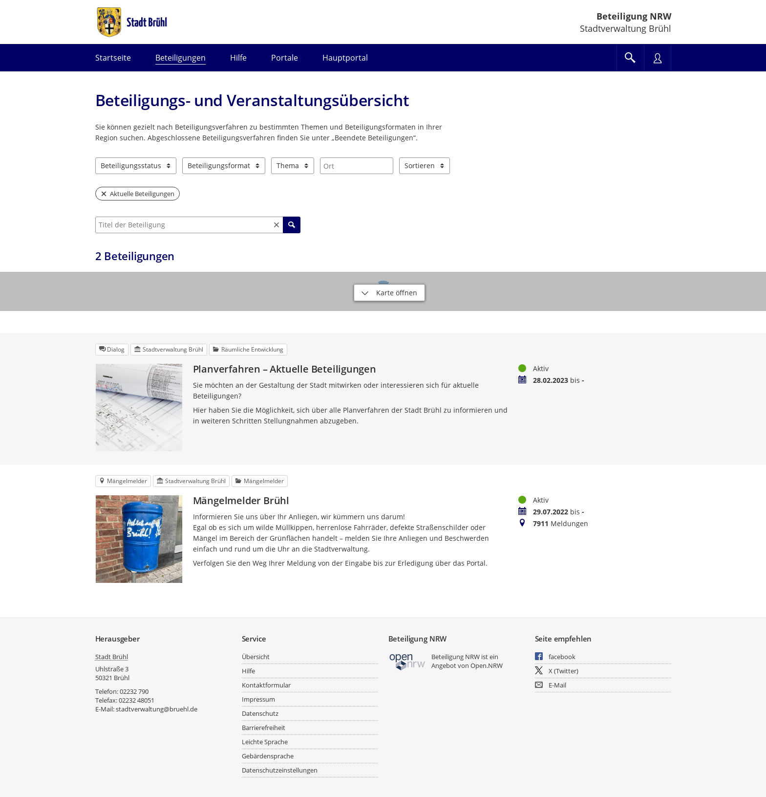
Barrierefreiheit (263, 727)
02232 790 (134, 691)
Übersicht (256, 656)
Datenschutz (260, 713)
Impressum (258, 699)
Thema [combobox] (288, 165)
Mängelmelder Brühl (241, 501)
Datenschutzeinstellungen (280, 770)
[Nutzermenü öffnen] (657, 57)
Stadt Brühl (111, 656)
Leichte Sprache (265, 741)
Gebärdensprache (268, 756)
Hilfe (248, 670)
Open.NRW (486, 665)
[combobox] (356, 165)
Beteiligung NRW (633, 16)
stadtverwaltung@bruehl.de (156, 709)
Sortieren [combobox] (419, 165)
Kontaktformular (266, 685)
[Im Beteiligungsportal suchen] (630, 57)
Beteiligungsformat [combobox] (219, 165)
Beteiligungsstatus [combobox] (131, 165)
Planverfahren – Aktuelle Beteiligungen (284, 369)
